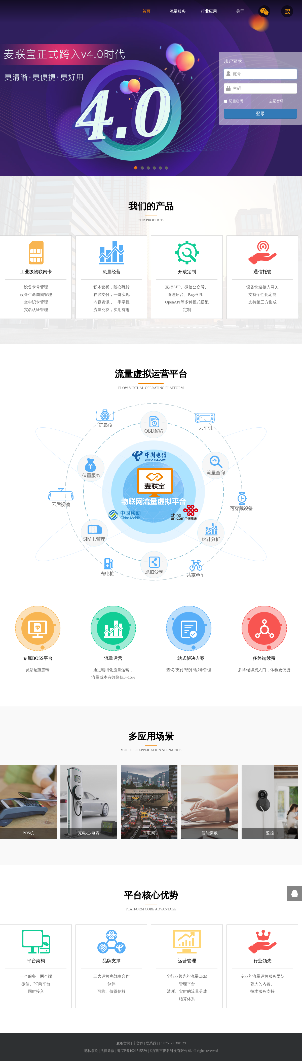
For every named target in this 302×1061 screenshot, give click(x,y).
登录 (260, 113)
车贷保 (138, 1043)
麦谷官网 (123, 1043)
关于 (240, 11)
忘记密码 (276, 101)
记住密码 (233, 101)
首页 (146, 11)
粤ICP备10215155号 (132, 1051)
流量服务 (178, 11)
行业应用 (209, 11)
